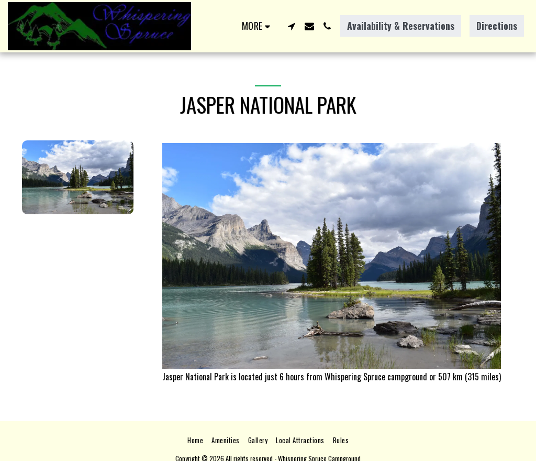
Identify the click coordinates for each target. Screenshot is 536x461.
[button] (291, 26)
